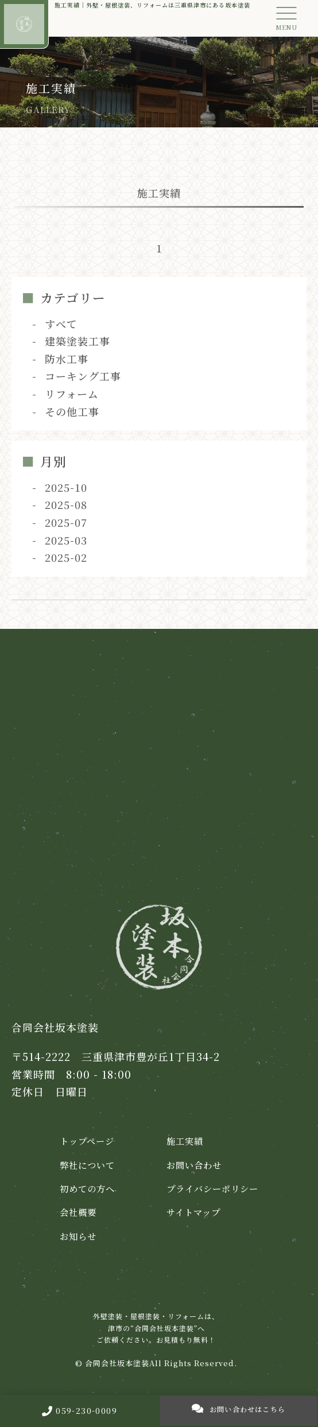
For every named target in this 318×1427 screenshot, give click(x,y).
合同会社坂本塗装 (117, 1363)
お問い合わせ (194, 1164)
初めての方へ (87, 1188)
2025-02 (66, 557)
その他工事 (72, 411)
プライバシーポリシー (212, 1188)
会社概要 (78, 1212)
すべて (61, 323)
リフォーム (72, 393)
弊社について (87, 1164)
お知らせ (78, 1236)
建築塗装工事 (77, 340)
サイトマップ (193, 1212)
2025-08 (66, 504)
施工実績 (184, 1140)
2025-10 (66, 487)
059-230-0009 (79, 1410)
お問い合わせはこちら (238, 1408)
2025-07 (66, 522)
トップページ (87, 1140)
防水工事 (66, 358)
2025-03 (66, 539)
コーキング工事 (83, 375)
